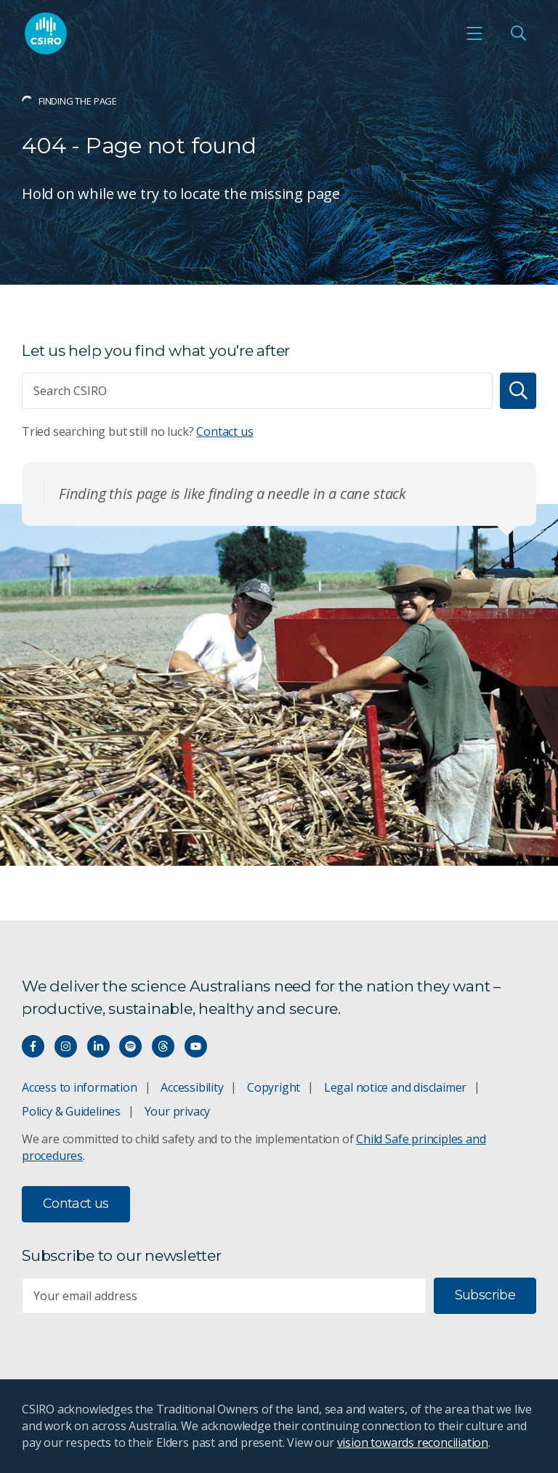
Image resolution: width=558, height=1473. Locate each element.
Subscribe (485, 1295)
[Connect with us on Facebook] (33, 1046)
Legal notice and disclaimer (395, 1087)
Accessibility (192, 1087)
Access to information (79, 1087)
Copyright (273, 1087)
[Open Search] (518, 33)
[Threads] (163, 1046)
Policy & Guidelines (71, 1111)
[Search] (518, 391)
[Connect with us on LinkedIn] (98, 1046)
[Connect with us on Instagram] (65, 1046)
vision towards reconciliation (413, 1442)
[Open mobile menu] (474, 33)
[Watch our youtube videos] (196, 1046)
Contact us (224, 431)
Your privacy (177, 1111)
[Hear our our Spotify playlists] (130, 1046)
